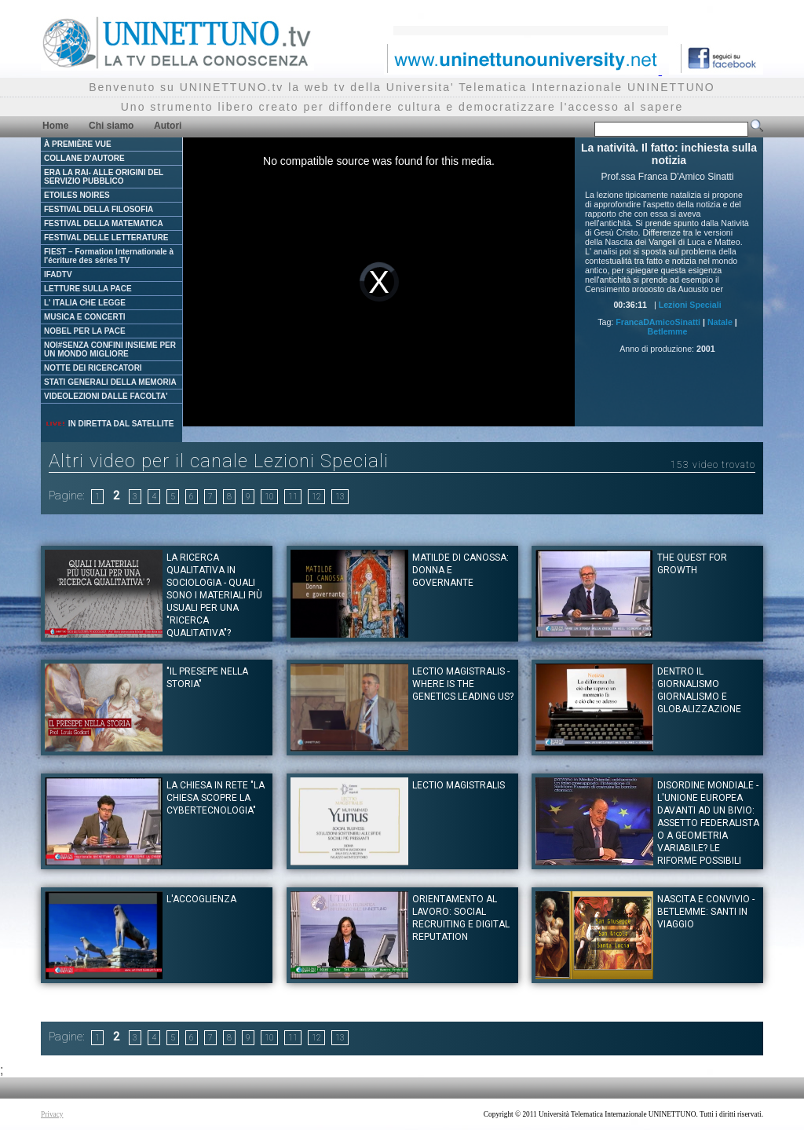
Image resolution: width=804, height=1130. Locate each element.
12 (316, 497)
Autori (167, 125)
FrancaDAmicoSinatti (658, 322)
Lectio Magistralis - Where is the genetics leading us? (462, 684)
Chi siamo (111, 125)
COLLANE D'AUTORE (84, 158)
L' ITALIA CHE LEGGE (85, 302)
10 (269, 497)
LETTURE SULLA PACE (88, 288)
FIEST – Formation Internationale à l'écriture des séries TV (109, 256)
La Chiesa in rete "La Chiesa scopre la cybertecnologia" (215, 798)
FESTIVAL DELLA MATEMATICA (103, 223)
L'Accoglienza (201, 899)
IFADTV (58, 274)
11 (293, 497)
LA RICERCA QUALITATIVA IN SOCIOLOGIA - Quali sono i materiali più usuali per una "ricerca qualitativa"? (214, 595)
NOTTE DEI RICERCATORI (93, 368)
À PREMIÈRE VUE (77, 144)
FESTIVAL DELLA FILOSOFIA (98, 209)
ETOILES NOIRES (77, 195)
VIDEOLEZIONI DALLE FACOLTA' (106, 396)
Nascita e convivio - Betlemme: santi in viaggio (706, 912)
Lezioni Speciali (690, 304)
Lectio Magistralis (458, 785)
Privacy (52, 1114)
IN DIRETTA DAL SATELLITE (109, 423)
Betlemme (668, 331)
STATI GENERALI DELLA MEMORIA (110, 382)
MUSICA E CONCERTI (85, 317)
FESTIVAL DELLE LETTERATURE (106, 237)
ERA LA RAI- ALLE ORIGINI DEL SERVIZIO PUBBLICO (103, 176)
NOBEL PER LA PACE (85, 331)
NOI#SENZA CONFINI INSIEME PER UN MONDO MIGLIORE (110, 349)
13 (340, 497)
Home (55, 125)
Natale (720, 322)
